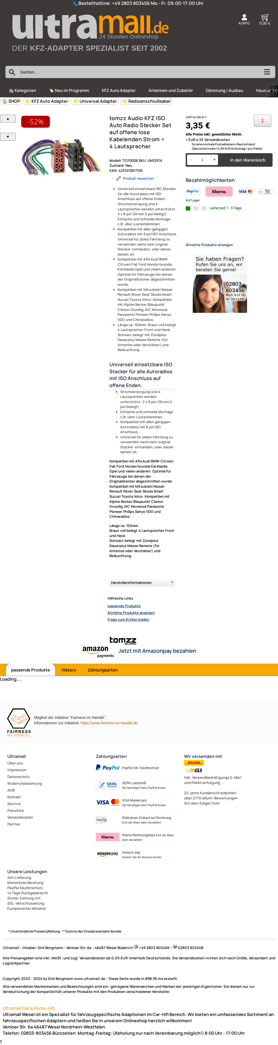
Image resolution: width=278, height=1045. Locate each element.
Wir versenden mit (203, 756)
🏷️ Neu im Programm (69, 90)
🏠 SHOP (11, 101)
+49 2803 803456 (131, 3)
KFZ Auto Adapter (119, 90)
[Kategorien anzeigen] (266, 73)
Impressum (17, 769)
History (68, 670)
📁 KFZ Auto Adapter (46, 101)
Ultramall (16, 756)
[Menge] (202, 160)
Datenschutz (18, 776)
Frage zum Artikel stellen (128, 619)
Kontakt (14, 797)
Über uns (15, 763)
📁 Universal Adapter (95, 101)
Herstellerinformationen (131, 582)
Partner (13, 824)
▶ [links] (272, 91)
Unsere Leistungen (27, 871)
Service (14, 803)
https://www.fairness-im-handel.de (109, 723)
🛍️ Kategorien (22, 90)
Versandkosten (20, 817)
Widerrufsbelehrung (24, 783)
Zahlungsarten (103, 670)
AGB (11, 790)
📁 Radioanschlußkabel (146, 101)
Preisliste (15, 810)
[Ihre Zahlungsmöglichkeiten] (262, 121)
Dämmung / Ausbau (224, 90)
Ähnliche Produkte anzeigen (131, 612)
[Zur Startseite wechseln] (90, 60)
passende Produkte (124, 605)
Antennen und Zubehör (171, 90)
